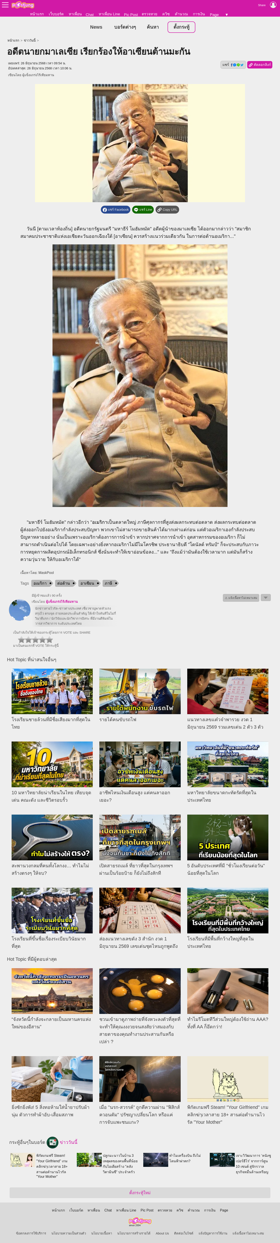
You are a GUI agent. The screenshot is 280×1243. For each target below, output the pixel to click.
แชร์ (233, 65)
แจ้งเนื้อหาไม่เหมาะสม (248, 1233)
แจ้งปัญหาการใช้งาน (213, 1233)
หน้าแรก (37, 14)
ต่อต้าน (63, 583)
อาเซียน (87, 583)
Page (214, 14)
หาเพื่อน (75, 14)
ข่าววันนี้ (30, 40)
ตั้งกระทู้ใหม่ (139, 1192)
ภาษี (108, 583)
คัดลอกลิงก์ (259, 65)
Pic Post (131, 14)
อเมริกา (99, 522)
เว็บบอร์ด (56, 14)
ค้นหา (153, 27)
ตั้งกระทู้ (181, 27)
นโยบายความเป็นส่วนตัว (68, 1233)
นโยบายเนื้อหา (101, 1233)
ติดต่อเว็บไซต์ (183, 1233)
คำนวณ (181, 14)
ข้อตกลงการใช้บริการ (31, 1233)
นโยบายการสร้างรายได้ (133, 1233)
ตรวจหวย (149, 14)
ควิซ (166, 14)
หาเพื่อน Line (109, 14)
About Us (162, 1233)
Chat (90, 14)
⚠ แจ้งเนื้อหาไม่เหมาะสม (241, 598)
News (96, 27)
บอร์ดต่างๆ (125, 27)
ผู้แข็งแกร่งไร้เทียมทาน (38, 75)
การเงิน (199, 14)
